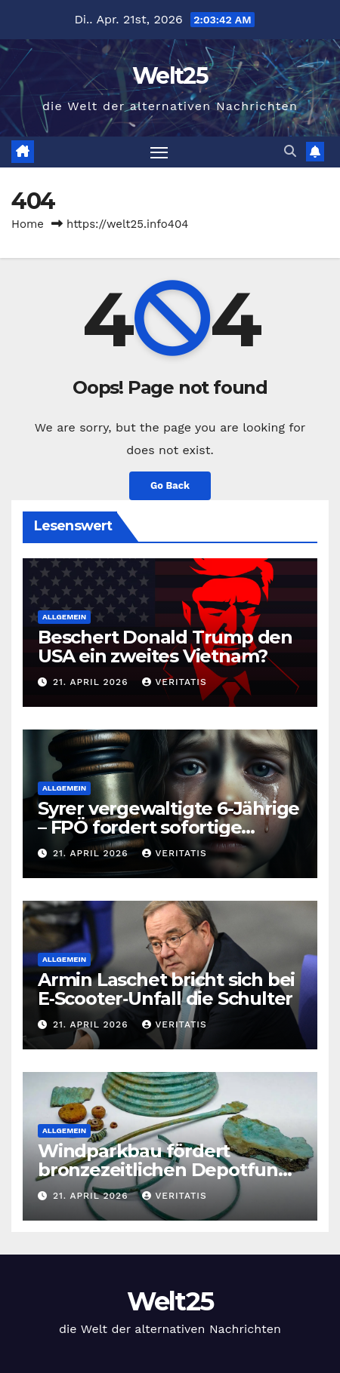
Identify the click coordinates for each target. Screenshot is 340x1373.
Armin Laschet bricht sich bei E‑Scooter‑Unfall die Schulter (166, 989)
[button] (290, 151)
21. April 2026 (92, 682)
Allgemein (64, 617)
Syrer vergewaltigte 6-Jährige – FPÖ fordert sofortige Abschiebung (168, 827)
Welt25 (170, 76)
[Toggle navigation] (159, 152)
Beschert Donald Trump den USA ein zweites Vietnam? (165, 646)
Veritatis (174, 682)
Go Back (170, 485)
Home (27, 224)
